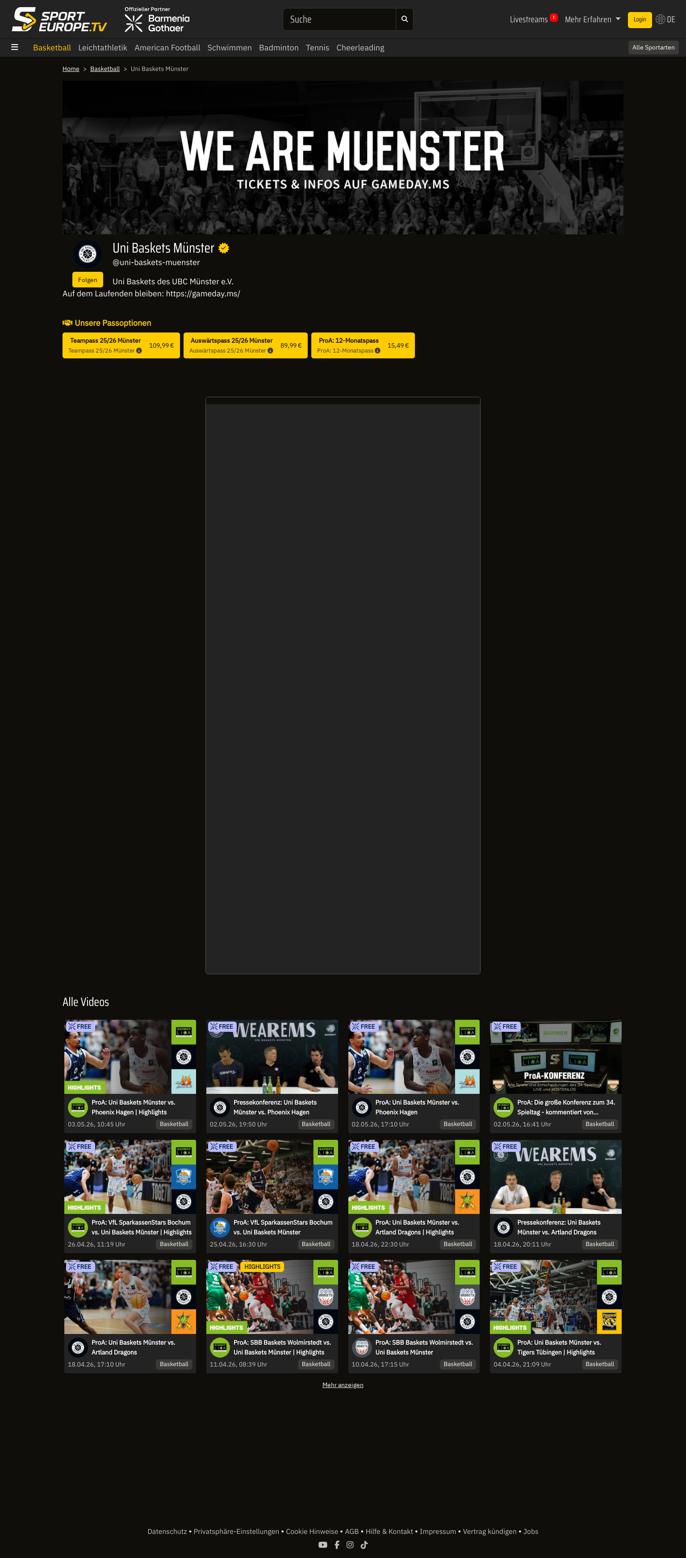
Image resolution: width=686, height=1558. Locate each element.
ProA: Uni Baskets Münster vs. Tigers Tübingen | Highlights (559, 1347)
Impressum (439, 1531)
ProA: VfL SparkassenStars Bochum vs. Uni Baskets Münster (283, 1227)
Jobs (531, 1531)
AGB (352, 1531)
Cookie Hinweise (313, 1531)
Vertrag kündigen (491, 1531)
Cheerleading (361, 47)
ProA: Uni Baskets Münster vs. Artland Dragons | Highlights (418, 1227)
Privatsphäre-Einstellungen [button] (237, 1531)
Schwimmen (230, 47)
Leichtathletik (102, 47)
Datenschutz (167, 1531)
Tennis (318, 47)
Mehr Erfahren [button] (589, 19)
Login (640, 20)
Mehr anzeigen (343, 1384)
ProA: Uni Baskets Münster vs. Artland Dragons (134, 1347)
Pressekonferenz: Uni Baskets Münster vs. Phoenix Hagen (275, 1107)
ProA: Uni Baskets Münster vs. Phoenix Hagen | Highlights (134, 1107)
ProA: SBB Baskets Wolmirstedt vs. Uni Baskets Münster (424, 1347)
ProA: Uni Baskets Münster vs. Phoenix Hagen (418, 1107)
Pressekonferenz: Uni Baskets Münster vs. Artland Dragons (558, 1227)
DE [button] (665, 19)
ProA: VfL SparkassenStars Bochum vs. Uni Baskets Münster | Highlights (142, 1227)
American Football (167, 47)
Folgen (87, 279)
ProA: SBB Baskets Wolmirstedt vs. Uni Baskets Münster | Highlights (282, 1347)
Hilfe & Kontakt (390, 1531)
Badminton (279, 47)
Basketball (52, 47)
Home (71, 69)
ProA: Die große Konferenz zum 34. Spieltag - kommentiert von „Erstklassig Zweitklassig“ (566, 1107)
